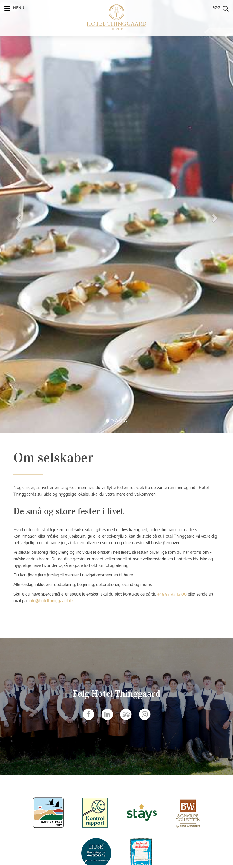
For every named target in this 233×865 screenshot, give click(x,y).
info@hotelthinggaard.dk (51, 600)
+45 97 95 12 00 (172, 593)
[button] (17, 216)
